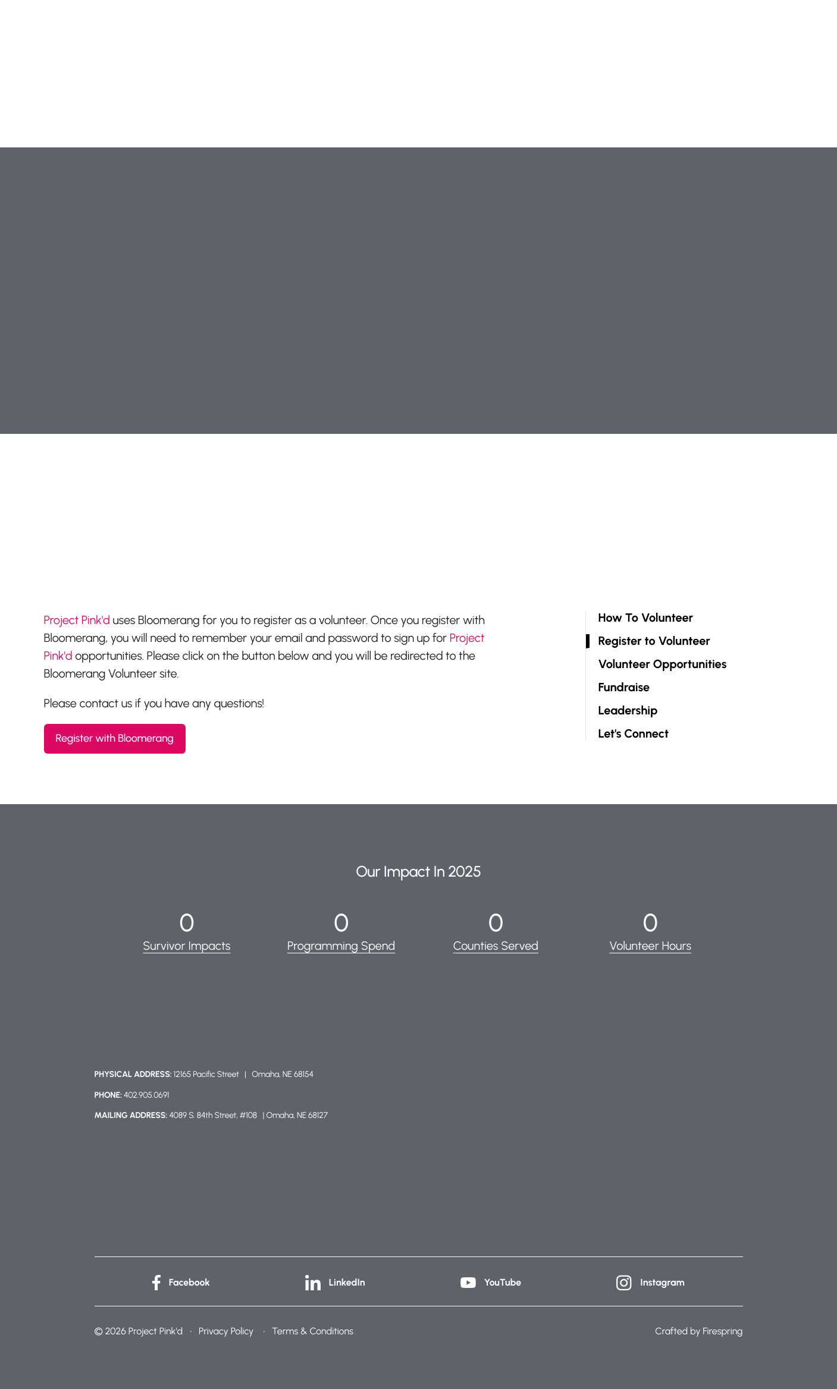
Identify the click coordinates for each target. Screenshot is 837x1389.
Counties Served (496, 945)
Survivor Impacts (186, 945)
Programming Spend (341, 945)
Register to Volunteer (654, 641)
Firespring (722, 1331)
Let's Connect (633, 734)
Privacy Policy (226, 1331)
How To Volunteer (646, 618)
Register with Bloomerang (115, 738)
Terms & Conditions (312, 1331)
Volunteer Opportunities (662, 664)
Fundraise (624, 687)
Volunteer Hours (650, 945)
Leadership (628, 710)
